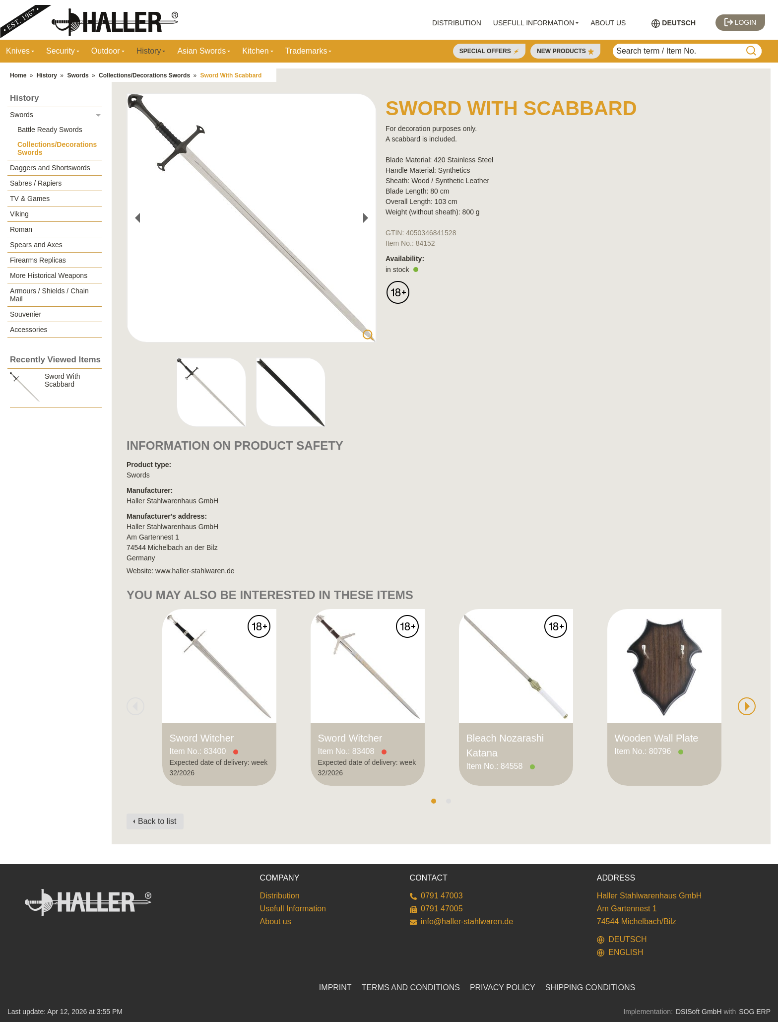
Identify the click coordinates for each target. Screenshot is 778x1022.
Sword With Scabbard (230, 75)
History (47, 75)
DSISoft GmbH (699, 1012)
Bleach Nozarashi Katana (505, 745)
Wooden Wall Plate (657, 738)
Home (18, 75)
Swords (77, 75)
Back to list (157, 821)
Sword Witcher (202, 738)
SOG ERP (755, 1012)
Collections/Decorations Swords (144, 75)
